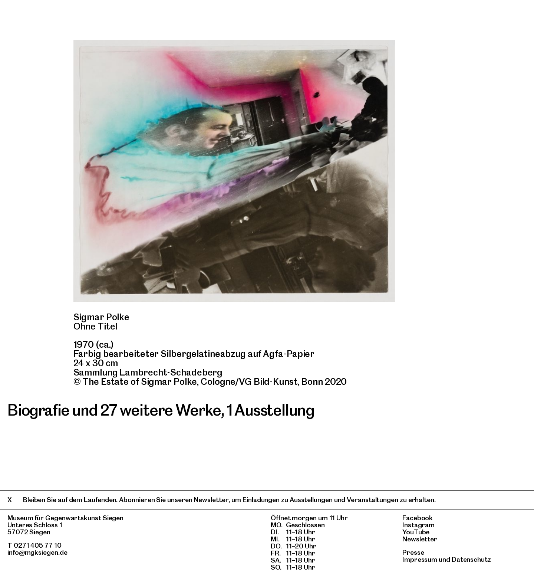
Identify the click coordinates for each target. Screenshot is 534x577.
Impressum (419, 559)
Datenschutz (471, 559)
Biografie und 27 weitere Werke (114, 410)
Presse (413, 552)
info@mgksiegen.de (37, 552)
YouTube (415, 532)
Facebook (417, 518)
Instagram (418, 525)
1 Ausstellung (270, 410)
